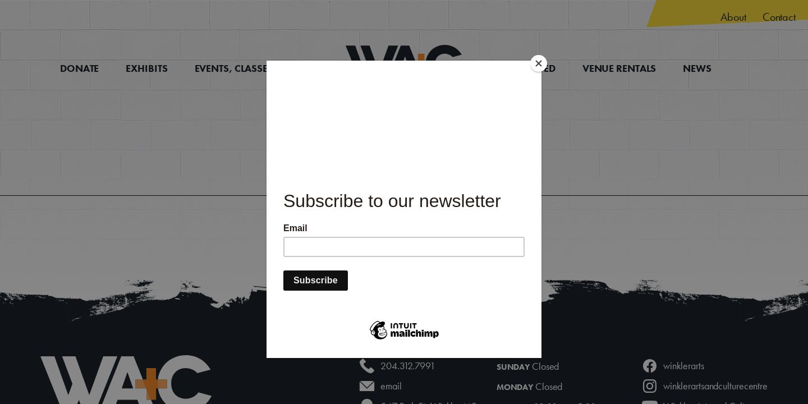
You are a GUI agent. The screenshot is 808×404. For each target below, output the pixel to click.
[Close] (538, 63)
